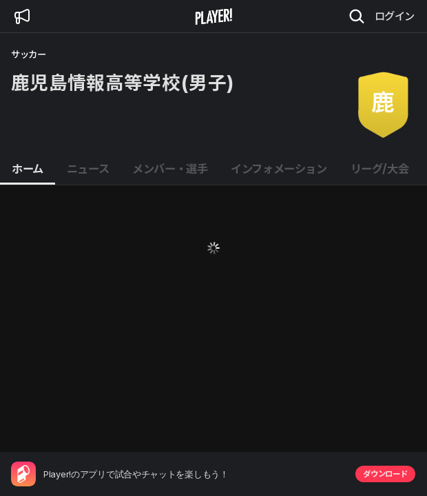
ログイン (395, 16)
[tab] (27, 169)
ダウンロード (385, 473)
